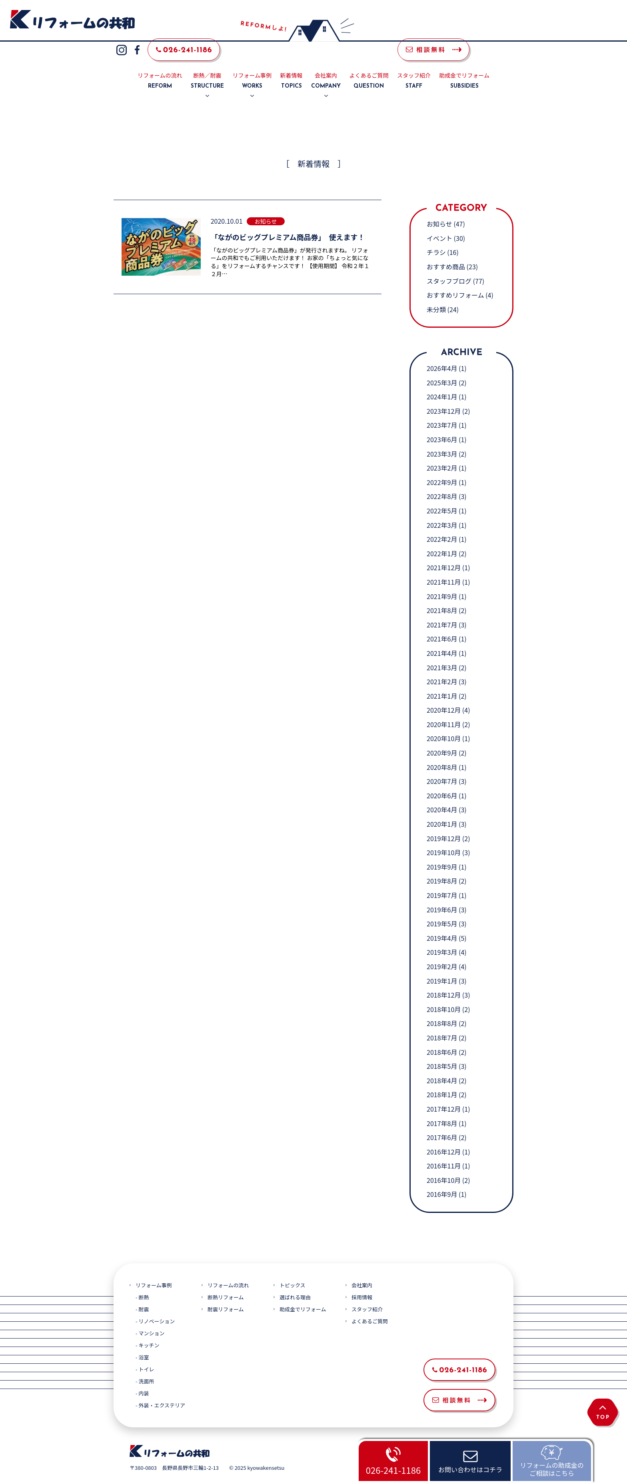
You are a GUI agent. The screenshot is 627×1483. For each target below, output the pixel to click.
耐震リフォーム (226, 1290)
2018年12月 (444, 975)
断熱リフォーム (226, 1278)
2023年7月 (442, 406)
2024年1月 (442, 378)
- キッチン (147, 1326)
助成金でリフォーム (464, 62)
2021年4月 (442, 634)
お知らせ (439, 205)
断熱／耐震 (207, 62)
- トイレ (145, 1350)
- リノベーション (155, 1302)
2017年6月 (442, 1118)
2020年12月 (444, 691)
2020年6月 (442, 776)
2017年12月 (444, 1089)
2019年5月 (442, 905)
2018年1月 (442, 1075)
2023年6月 (442, 420)
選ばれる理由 (295, 1278)
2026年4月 (442, 349)
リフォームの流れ (160, 62)
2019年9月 (442, 847)
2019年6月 (442, 890)
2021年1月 (442, 676)
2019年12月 (444, 819)
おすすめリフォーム (455, 276)
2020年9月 (442, 733)
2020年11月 (444, 705)
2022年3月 (442, 506)
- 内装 (142, 1374)
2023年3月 (442, 434)
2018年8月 (442, 1004)
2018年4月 (442, 1061)
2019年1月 (442, 961)
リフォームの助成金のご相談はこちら (552, 1468)
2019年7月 (442, 876)
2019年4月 (442, 919)
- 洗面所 (145, 1362)
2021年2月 (442, 662)
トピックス (293, 1266)
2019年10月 (444, 833)
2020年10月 (444, 719)
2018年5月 (442, 1047)
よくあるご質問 (368, 62)
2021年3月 (442, 648)
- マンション (150, 1314)
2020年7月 (442, 762)
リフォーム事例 (252, 62)
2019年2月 (442, 947)
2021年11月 (444, 562)
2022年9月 (442, 463)
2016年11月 (444, 1147)
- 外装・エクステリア (160, 1386)
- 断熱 (142, 1278)
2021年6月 (442, 620)
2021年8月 (442, 591)
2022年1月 (442, 534)
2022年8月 (442, 477)
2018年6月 (442, 1033)
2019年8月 (442, 862)
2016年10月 (444, 1161)
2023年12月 (444, 392)
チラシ (436, 233)
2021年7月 (442, 605)
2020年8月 (442, 748)
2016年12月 (444, 1132)
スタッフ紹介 (414, 62)
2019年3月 (442, 933)
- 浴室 (142, 1338)
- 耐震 (142, 1290)
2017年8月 (442, 1104)
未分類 (436, 290)
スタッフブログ (449, 262)
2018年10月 (444, 990)
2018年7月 (442, 1018)
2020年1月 (442, 805)
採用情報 (361, 1278)
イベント (439, 219)
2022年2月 (442, 520)
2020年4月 (442, 791)
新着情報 (291, 62)
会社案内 (326, 62)
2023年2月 (442, 449)
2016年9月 (442, 1175)
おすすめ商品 (446, 247)
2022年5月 (442, 491)
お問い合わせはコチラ (470, 1469)
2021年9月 (442, 577)
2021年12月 (444, 548)
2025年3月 (442, 363)
